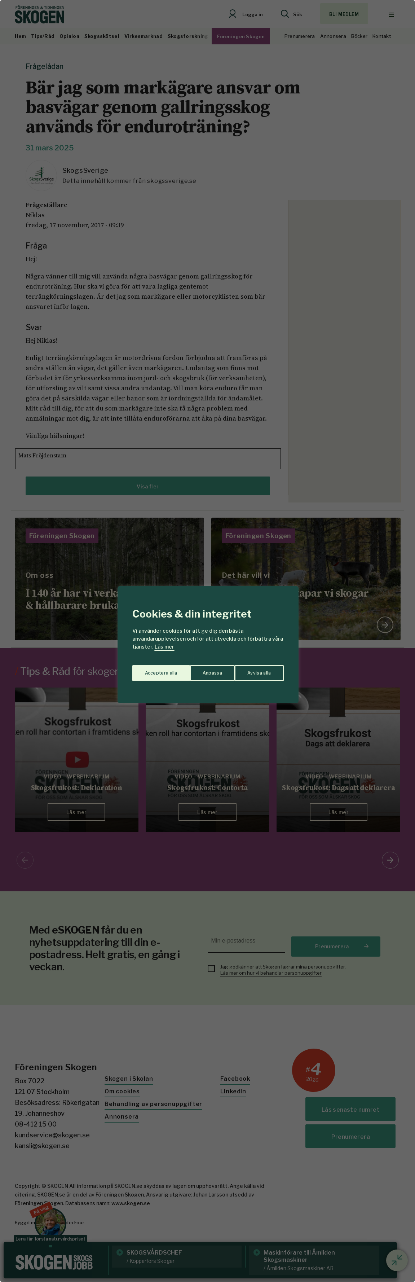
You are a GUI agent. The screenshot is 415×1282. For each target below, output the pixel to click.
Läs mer (164, 647)
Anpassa (153, 669)
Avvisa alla (200, 669)
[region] (207, 641)
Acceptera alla (255, 669)
